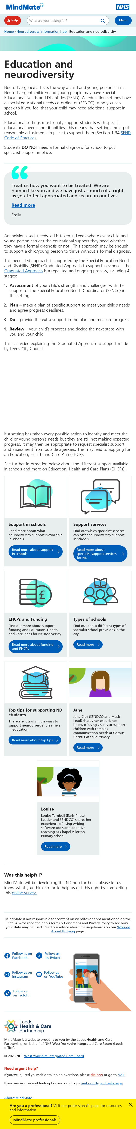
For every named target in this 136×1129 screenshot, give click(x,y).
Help (12, 20)
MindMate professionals (34, 1120)
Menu (123, 20)
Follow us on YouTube (49, 974)
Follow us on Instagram (18, 974)
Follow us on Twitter (48, 956)
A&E (121, 1075)
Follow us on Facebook (18, 956)
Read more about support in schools (32, 552)
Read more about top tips (32, 740)
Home (9, 31)
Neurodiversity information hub (41, 31)
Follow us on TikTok (16, 993)
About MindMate (18, 1098)
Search (103, 20)
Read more (23, 205)
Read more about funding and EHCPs (32, 647)
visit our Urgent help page (102, 1083)
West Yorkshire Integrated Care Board (54, 1056)
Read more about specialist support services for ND (97, 554)
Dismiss (130, 1104)
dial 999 (97, 1075)
